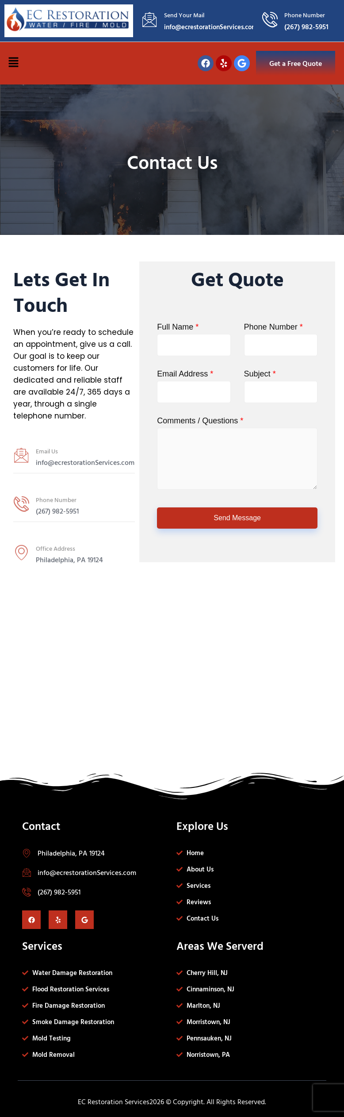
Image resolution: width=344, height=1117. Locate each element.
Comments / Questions (200, 420)
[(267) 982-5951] (26, 891)
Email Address (185, 373)
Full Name (178, 326)
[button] (13, 63)
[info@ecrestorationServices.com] (26, 872)
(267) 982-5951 (59, 892)
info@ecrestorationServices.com (87, 872)
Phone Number (273, 326)
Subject (260, 373)
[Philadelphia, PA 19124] (26, 852)
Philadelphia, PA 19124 (71, 853)
